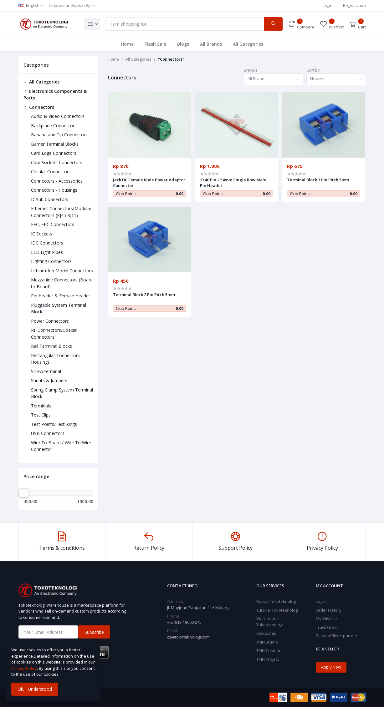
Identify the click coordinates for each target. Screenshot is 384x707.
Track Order (327, 627)
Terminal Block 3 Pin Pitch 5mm (318, 180)
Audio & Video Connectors (57, 116)
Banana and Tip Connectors (59, 135)
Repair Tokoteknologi (276, 601)
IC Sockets (41, 234)
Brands (251, 70)
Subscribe (94, 632)
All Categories (248, 44)
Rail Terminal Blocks (51, 346)
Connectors (38, 107)
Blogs (183, 44)
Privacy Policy (24, 668)
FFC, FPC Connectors (52, 224)
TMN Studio (267, 642)
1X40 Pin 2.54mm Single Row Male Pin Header (233, 182)
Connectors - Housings (54, 190)
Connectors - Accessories (57, 181)
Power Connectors (50, 321)
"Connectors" (171, 59)
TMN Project (267, 659)
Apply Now (331, 667)
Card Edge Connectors (53, 153)
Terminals (41, 406)
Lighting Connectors (51, 261)
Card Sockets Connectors (56, 162)
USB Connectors (47, 433)
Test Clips (41, 415)
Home (127, 44)
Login (328, 5)
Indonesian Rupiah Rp (70, 5)
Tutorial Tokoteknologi (277, 610)
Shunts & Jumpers (49, 380)
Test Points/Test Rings (54, 424)
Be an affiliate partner (336, 636)
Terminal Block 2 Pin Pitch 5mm (144, 294)
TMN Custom (268, 650)
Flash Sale (155, 44)
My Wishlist (326, 618)
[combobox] (273, 79)
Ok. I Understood (35, 689)
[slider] (23, 492)
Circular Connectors (51, 171)
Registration (354, 5)
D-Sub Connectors (49, 199)
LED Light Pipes (47, 252)
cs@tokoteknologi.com (188, 637)
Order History (328, 610)
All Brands (211, 44)
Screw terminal (46, 371)
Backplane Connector (52, 126)
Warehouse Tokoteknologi (269, 622)
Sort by (313, 70)
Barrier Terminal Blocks (55, 144)
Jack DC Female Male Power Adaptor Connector (149, 182)
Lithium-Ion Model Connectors (62, 271)
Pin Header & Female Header (60, 296)
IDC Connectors (47, 243)
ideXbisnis (266, 633)
